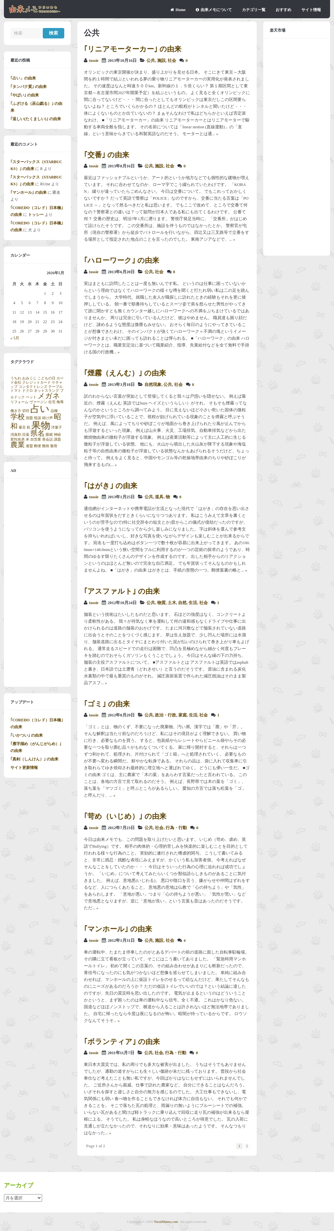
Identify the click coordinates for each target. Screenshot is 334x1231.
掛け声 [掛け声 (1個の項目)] (47, 418)
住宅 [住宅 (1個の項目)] (51, 402)
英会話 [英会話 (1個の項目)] (47, 439)
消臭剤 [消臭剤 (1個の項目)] (15, 434)
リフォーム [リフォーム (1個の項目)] (19, 402)
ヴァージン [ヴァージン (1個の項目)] (38, 402)
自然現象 (152, 384)
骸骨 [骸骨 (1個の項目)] (53, 446)
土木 (172, 603)
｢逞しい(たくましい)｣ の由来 (35, 119)
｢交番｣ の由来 (106, 155)
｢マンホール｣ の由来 (118, 929)
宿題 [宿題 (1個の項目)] (29, 418)
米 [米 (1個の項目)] (27, 439)
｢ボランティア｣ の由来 (122, 1042)
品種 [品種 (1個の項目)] (54, 411)
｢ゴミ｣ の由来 (107, 704)
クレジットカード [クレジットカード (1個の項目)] (36, 382)
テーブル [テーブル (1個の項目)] (55, 387)
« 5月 (14, 338)
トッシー (36, 214)
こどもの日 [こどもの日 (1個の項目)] (46, 378)
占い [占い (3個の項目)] (40, 408)
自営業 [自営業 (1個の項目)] (35, 439)
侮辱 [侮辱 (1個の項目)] (60, 402)
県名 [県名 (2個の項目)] (37, 433)
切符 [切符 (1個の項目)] (25, 411)
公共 (150, 60)
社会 (172, 60)
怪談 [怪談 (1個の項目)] (37, 418)
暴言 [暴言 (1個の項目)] (22, 427)
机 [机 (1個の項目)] (28, 427)
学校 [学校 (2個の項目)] (17, 417)
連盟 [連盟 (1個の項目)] (29, 446)
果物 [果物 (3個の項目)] (40, 425)
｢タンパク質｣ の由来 (28, 86)
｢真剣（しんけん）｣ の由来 (34, 759)
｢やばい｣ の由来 (24, 95)
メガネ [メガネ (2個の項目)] (49, 396)
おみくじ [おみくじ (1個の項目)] (29, 378)
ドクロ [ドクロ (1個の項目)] (27, 390)
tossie (94, 60)
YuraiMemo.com (166, 1222)
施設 (161, 60)
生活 (193, 603)
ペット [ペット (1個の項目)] (31, 397)
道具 (159, 497)
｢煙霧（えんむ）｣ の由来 (125, 373)
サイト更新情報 (24, 767)
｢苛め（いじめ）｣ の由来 (125, 816)
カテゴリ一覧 (254, 9)
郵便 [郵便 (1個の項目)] (37, 446)
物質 (161, 603)
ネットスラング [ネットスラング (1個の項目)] (46, 390)
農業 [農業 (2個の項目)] (17, 445)
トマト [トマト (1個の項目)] (15, 390)
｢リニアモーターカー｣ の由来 (132, 49)
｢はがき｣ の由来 (110, 486)
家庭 (182, 715)
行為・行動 (176, 828)
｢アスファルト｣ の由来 (122, 591)
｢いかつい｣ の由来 (26, 735)
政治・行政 (165, 715)
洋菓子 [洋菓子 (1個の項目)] (56, 427)
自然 (182, 603)
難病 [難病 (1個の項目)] (45, 446)
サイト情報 (311, 9)
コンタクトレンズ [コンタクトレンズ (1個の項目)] (33, 387)
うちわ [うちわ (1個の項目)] (15, 378)
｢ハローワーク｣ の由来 (121, 260)
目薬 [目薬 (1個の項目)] (25, 434)
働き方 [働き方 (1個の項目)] (15, 411)
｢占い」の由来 (23, 78)
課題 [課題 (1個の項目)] (57, 439)
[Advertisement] (37, 582)
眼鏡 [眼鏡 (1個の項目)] (49, 434)
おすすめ (283, 9)
